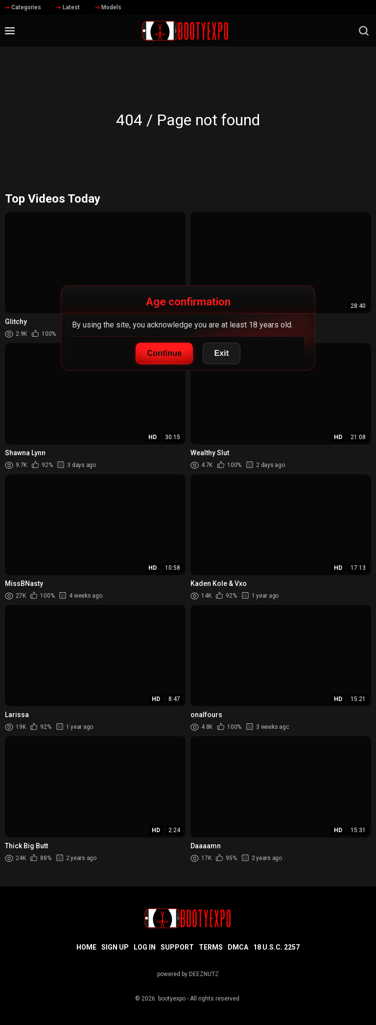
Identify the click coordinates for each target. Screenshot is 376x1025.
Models (108, 7)
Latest (68, 7)
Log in (145, 947)
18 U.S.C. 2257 (276, 947)
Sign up (115, 947)
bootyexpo (172, 998)
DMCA (238, 947)
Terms (211, 947)
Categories (23, 7)
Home (86, 947)
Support (177, 947)
